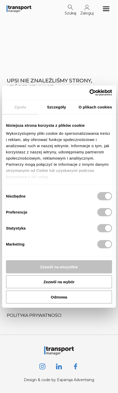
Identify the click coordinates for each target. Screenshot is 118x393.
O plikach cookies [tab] (95, 107)
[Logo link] (19, 8)
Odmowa (59, 297)
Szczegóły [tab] (56, 107)
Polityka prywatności (34, 315)
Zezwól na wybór (59, 282)
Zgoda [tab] (20, 107)
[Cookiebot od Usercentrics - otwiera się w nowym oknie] (89, 92)
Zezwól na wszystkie (59, 266)
